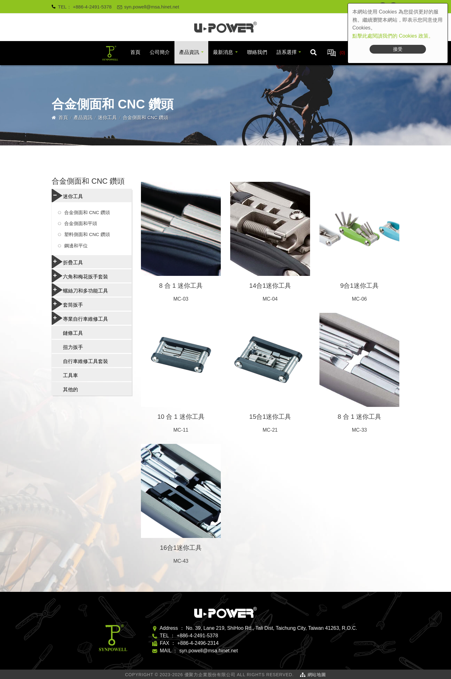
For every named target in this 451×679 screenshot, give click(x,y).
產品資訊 (189, 52)
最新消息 (223, 52)
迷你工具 (107, 117)
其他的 (70, 389)
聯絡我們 (257, 52)
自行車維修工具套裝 (85, 361)
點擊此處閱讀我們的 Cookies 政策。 (392, 36)
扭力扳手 (73, 347)
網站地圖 (317, 674)
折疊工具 (67, 261)
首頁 (135, 52)
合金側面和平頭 (80, 223)
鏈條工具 (73, 333)
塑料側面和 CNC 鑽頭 (87, 234)
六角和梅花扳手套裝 (80, 275)
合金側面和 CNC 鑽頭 (87, 212)
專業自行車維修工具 (80, 318)
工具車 (70, 375)
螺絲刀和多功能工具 (80, 290)
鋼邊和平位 (76, 245)
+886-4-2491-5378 (92, 6)
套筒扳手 (67, 304)
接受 (397, 49)
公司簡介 (160, 52)
